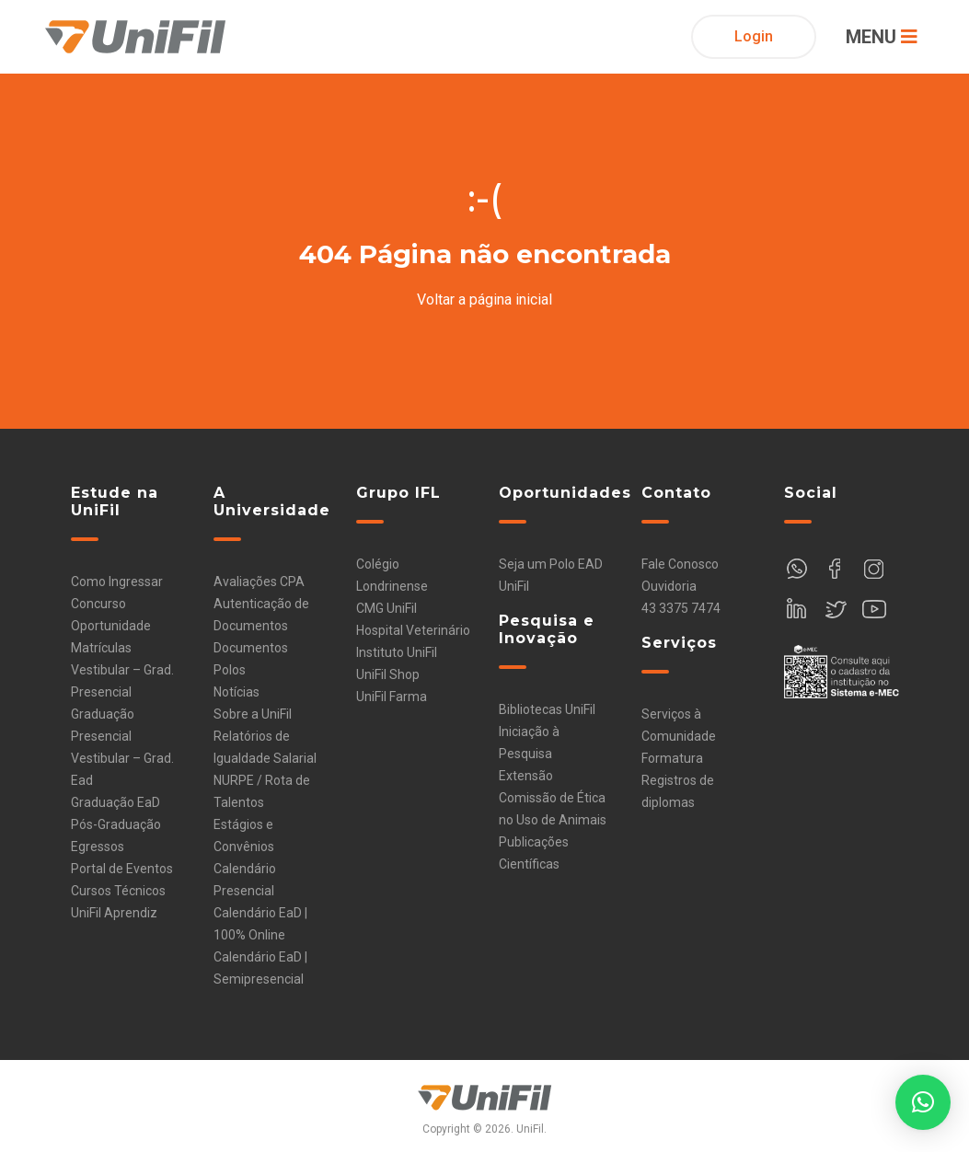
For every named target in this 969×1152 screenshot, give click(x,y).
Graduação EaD (115, 802)
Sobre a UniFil (252, 714)
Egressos (97, 846)
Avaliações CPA (259, 581)
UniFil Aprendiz (114, 912)
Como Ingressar (117, 581)
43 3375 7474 (681, 608)
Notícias (236, 692)
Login (753, 36)
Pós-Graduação (116, 824)
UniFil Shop (388, 674)
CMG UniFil (386, 608)
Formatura (672, 758)
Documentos (250, 647)
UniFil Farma (391, 696)
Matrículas (101, 647)
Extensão (526, 775)
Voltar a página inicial (484, 299)
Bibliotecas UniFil (547, 709)
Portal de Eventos (122, 868)
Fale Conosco (680, 564)
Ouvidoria (669, 586)
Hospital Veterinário (413, 630)
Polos (229, 669)
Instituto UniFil (396, 652)
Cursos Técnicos (118, 890)
